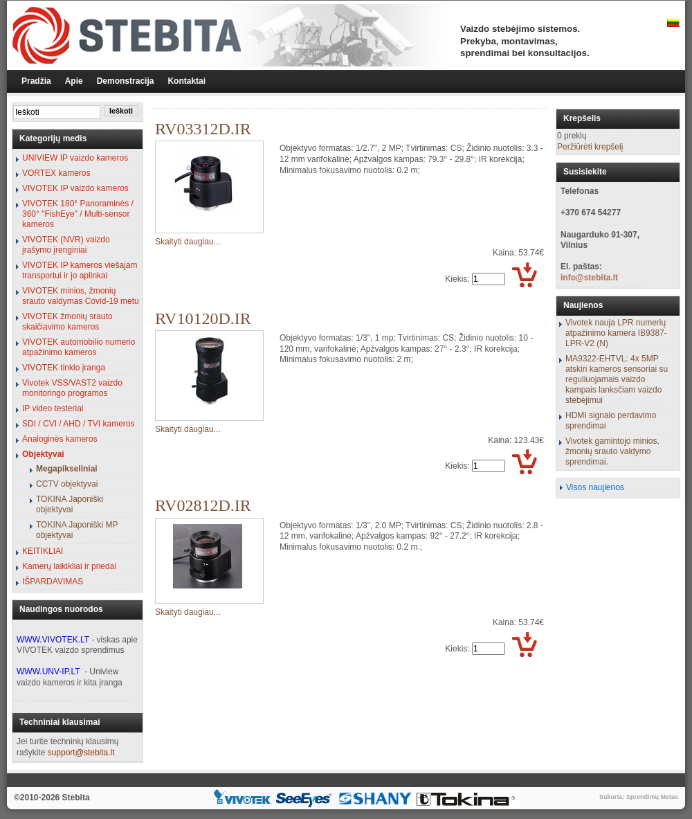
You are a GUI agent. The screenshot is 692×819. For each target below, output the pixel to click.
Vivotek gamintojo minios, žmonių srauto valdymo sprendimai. (612, 451)
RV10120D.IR (203, 318)
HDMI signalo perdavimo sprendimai (610, 421)
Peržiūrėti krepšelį (590, 147)
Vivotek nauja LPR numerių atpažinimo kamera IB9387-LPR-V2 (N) (616, 333)
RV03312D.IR (203, 129)
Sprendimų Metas (652, 796)
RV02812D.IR (203, 505)
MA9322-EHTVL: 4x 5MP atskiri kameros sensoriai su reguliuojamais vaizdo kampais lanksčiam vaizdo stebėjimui (616, 379)
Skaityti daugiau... (188, 241)
